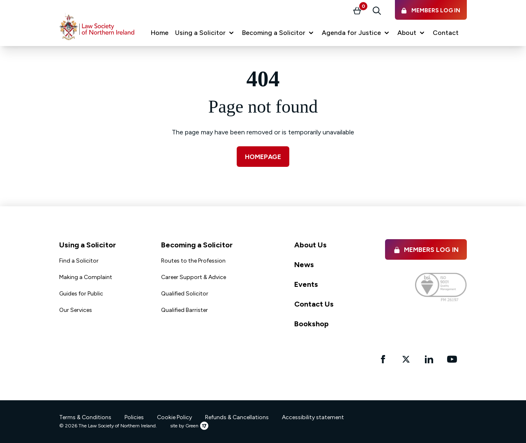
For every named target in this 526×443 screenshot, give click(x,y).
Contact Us (314, 304)
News (304, 264)
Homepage (263, 157)
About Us (310, 244)
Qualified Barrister (184, 310)
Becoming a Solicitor (197, 244)
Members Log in (426, 250)
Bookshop (311, 323)
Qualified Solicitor (184, 293)
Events (306, 284)
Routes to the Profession (193, 260)
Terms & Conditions (85, 417)
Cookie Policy (174, 417)
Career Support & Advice (193, 277)
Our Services (75, 310)
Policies (134, 417)
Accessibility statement (313, 417)
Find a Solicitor (79, 260)
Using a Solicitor (87, 244)
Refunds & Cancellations (237, 417)
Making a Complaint (85, 277)
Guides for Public (81, 293)
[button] (205, 33)
